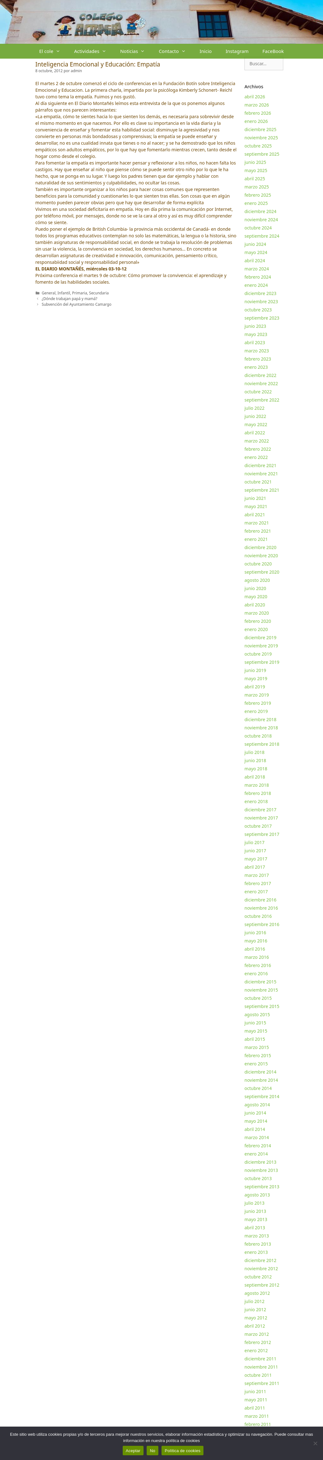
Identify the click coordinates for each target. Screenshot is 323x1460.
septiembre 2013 (261, 1187)
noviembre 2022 (261, 383)
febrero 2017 (257, 883)
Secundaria (99, 292)
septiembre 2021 (261, 490)
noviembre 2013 (261, 1170)
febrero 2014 (257, 1146)
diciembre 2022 (260, 375)
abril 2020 (254, 605)
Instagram (237, 51)
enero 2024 (256, 285)
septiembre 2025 (261, 154)
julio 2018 (254, 752)
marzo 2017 (256, 875)
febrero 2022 (257, 449)
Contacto (175, 51)
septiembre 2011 (261, 1383)
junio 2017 (255, 851)
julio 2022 (254, 408)
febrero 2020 (257, 621)
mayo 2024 (255, 252)
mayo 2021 (255, 506)
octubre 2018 (258, 736)
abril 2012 (254, 1326)
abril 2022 (254, 433)
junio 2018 (255, 760)
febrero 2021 (257, 531)
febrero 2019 (257, 703)
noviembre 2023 (261, 301)
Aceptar (133, 1450)
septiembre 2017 (261, 834)
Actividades (93, 51)
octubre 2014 (258, 1088)
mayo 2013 (255, 1219)
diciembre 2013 (260, 1162)
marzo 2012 (256, 1334)
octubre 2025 (258, 146)
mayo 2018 (255, 769)
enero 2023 (256, 367)
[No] (315, 1443)
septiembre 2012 (261, 1285)
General (49, 292)
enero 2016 (256, 973)
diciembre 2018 (260, 719)
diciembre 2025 (260, 129)
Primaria (79, 292)
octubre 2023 (258, 310)
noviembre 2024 (261, 220)
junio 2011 (255, 1391)
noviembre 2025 (261, 138)
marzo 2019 (256, 695)
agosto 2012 (257, 1293)
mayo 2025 (255, 170)
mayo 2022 (255, 424)
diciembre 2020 (260, 547)
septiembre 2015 (261, 1006)
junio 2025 (255, 162)
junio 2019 (255, 670)
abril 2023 (254, 342)
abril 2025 (254, 179)
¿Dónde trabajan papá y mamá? (69, 298)
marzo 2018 (256, 785)
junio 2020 (255, 588)
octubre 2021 (258, 482)
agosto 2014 (257, 1105)
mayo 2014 (255, 1121)
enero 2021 (256, 539)
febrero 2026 (257, 113)
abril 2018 (254, 777)
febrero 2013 (257, 1244)
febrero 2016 (257, 965)
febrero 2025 (257, 195)
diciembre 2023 (260, 293)
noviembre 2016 (261, 908)
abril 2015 (254, 1039)
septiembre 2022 (261, 400)
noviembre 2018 (261, 728)
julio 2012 (254, 1301)
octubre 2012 (258, 1277)
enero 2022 (256, 457)
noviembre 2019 (261, 646)
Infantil (63, 292)
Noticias (136, 51)
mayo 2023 (255, 334)
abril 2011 (254, 1408)
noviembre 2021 (261, 474)
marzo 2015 (256, 1047)
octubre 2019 (258, 654)
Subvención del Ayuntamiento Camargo (76, 304)
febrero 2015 (257, 1055)
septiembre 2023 (261, 318)
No (152, 1450)
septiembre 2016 (261, 924)
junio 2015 (255, 1023)
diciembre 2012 (260, 1260)
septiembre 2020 (261, 572)
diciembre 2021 (260, 465)
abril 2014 (254, 1129)
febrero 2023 (257, 359)
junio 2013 (255, 1211)
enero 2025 (256, 203)
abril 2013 (254, 1228)
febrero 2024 (257, 277)
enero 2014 (256, 1154)
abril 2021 (254, 515)
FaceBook (273, 51)
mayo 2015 (255, 1031)
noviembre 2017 (261, 818)
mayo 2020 (255, 597)
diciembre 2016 (260, 900)
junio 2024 (255, 244)
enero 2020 (256, 629)
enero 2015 (256, 1064)
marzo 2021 (256, 523)
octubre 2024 (258, 228)
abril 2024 (254, 261)
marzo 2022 (256, 441)
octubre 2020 (258, 564)
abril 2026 (254, 97)
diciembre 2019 (260, 637)
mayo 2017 (255, 859)
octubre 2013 (258, 1178)
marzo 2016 (256, 957)
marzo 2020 (256, 613)
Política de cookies (182, 1450)
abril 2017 (254, 867)
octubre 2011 (258, 1375)
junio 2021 (255, 498)
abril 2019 (254, 687)
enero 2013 (256, 1252)
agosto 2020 (257, 580)
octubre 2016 (258, 916)
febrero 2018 (257, 793)
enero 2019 (256, 711)
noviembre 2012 (261, 1269)
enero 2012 (256, 1350)
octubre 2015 (258, 998)
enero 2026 (256, 121)
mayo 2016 (255, 941)
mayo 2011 (255, 1400)
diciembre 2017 (260, 810)
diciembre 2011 (260, 1359)
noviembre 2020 (261, 556)
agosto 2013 (257, 1195)
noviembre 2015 (261, 990)
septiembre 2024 (261, 236)
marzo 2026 (256, 105)
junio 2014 (255, 1113)
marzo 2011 (256, 1416)
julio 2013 (254, 1203)
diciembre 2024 (260, 211)
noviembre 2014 (261, 1080)
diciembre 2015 (260, 982)
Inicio (206, 51)
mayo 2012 (255, 1318)
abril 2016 (254, 949)
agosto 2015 (257, 1014)
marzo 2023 (256, 351)
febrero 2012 (257, 1342)
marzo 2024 (256, 269)
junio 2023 (255, 326)
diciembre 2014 (260, 1072)
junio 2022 (255, 416)
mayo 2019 (255, 678)
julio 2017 (254, 842)
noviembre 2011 (261, 1367)
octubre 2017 (258, 826)
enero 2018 (256, 801)
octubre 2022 (258, 392)
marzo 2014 (256, 1137)
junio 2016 (255, 933)
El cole (53, 51)
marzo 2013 (256, 1236)
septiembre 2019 (261, 662)
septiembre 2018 (261, 744)
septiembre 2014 (261, 1096)
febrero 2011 (257, 1424)
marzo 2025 (256, 187)
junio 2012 (255, 1309)
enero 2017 (256, 892)
